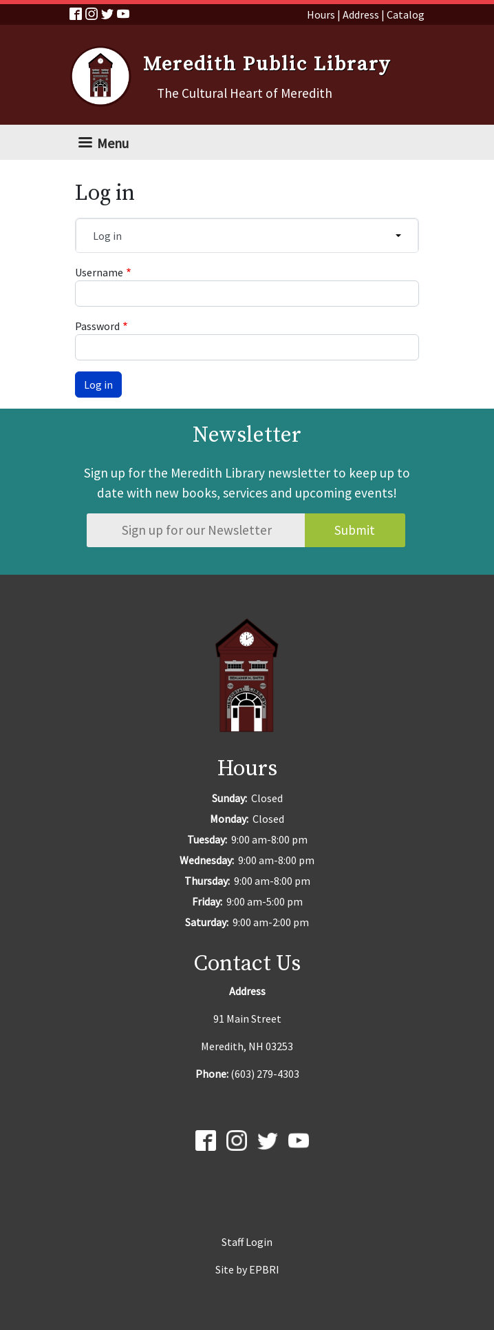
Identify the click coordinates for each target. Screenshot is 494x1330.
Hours (321, 14)
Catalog (406, 14)
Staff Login (247, 1242)
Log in (107, 236)
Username (99, 272)
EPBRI (264, 1269)
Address (361, 14)
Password (97, 326)
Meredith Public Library (267, 64)
